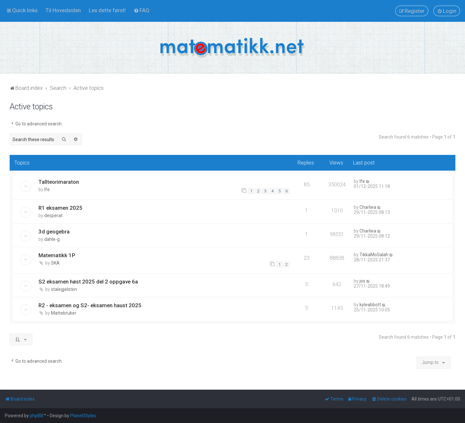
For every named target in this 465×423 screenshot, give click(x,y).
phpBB (36, 415)
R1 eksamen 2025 (60, 208)
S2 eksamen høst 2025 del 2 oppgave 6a (88, 281)
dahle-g (52, 239)
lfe (47, 189)
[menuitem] (63, 10)
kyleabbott (370, 304)
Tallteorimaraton (58, 182)
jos (362, 280)
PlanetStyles (83, 415)
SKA (55, 263)
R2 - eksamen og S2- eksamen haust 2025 (89, 305)
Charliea (367, 207)
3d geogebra (54, 231)
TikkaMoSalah (373, 254)
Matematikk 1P (56, 255)
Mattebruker (63, 313)
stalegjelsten (64, 289)
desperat (53, 215)
